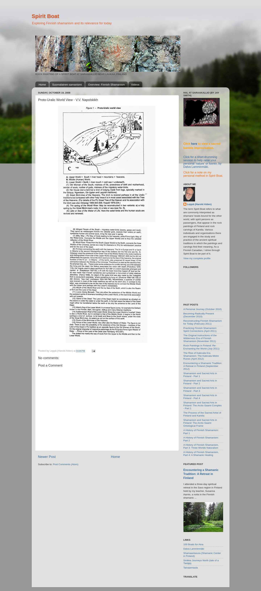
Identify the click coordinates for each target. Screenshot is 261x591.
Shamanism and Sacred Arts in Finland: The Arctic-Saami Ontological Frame (200, 423)
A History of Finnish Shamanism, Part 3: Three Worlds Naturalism (201, 446)
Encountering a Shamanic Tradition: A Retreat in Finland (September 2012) (202, 366)
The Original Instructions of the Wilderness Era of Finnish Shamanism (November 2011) (200, 338)
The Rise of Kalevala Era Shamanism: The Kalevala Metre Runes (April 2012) (201, 356)
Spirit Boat (45, 16)
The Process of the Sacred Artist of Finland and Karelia (202, 414)
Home (42, 84)
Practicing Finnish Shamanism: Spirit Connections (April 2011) (200, 329)
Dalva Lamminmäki (193, 548)
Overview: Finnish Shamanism (106, 84)
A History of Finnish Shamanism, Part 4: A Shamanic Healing (201, 453)
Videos (135, 84)
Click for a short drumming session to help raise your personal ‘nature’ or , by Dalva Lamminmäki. (202, 161)
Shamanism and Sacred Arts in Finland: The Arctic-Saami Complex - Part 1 (202, 405)
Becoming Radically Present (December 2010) (198, 315)
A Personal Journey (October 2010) (202, 309)
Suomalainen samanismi (67, 84)
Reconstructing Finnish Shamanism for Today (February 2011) (202, 322)
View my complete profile (197, 258)
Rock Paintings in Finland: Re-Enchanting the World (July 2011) (201, 347)
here (194, 143)
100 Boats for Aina (193, 544)
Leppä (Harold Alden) (199, 204)
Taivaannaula (190, 567)
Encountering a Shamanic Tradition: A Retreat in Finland (201, 473)
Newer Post (47, 457)
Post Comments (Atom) (65, 464)
